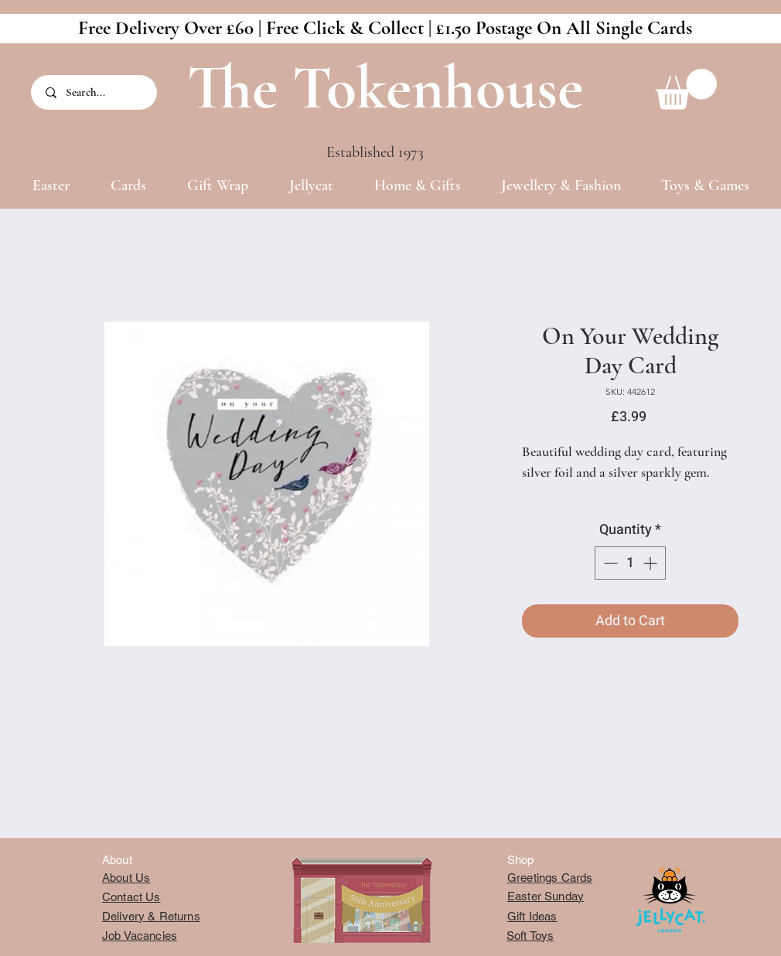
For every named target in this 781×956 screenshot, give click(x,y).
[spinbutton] (630, 563)
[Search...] (95, 92)
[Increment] (651, 563)
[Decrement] (609, 563)
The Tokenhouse (385, 87)
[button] (686, 89)
